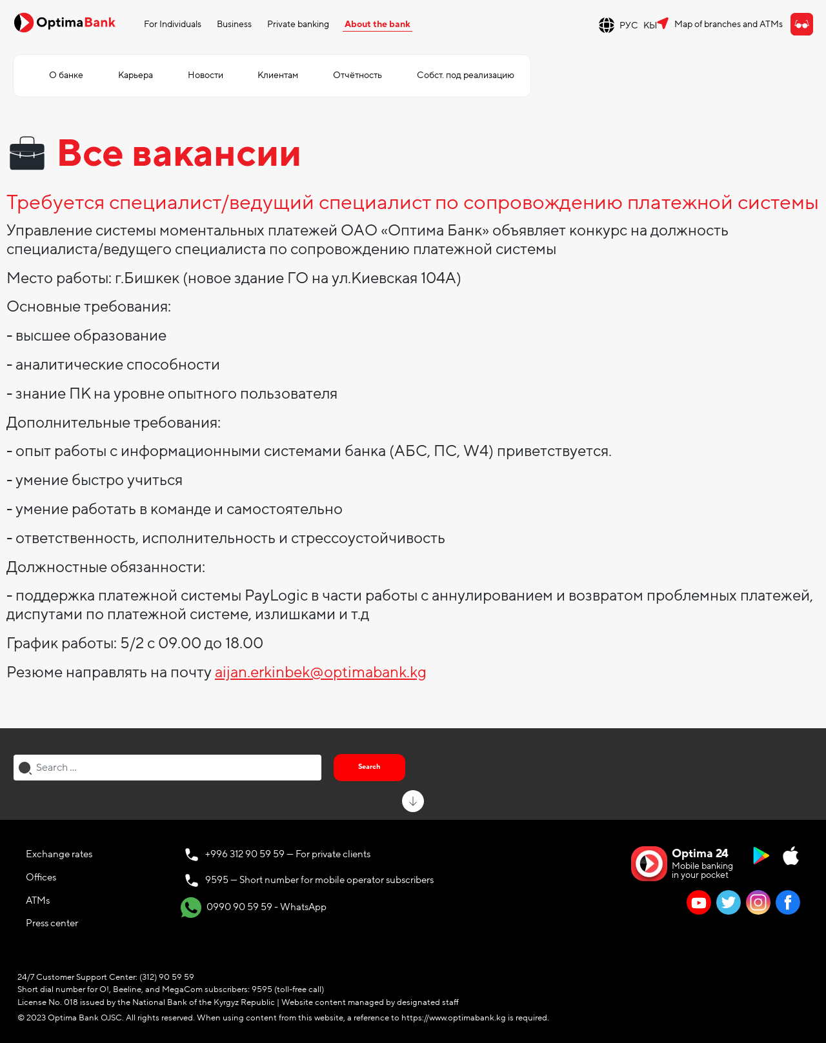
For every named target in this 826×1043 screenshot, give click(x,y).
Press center (52, 923)
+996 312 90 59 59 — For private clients (287, 854)
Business (234, 24)
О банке (66, 75)
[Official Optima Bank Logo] (64, 22)
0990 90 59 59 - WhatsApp (254, 907)
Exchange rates (59, 854)
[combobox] (167, 767)
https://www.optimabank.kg (453, 1018)
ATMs (38, 900)
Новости (205, 75)
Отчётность (357, 75)
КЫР (653, 25)
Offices (41, 877)
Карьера (135, 75)
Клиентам (277, 75)
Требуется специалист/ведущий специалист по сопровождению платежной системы (412, 203)
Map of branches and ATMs (728, 24)
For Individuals (172, 24)
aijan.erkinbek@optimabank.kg (321, 672)
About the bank (377, 24)
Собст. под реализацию (465, 75)
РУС (629, 25)
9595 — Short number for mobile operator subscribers (319, 879)
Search (369, 766)
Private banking (298, 24)
